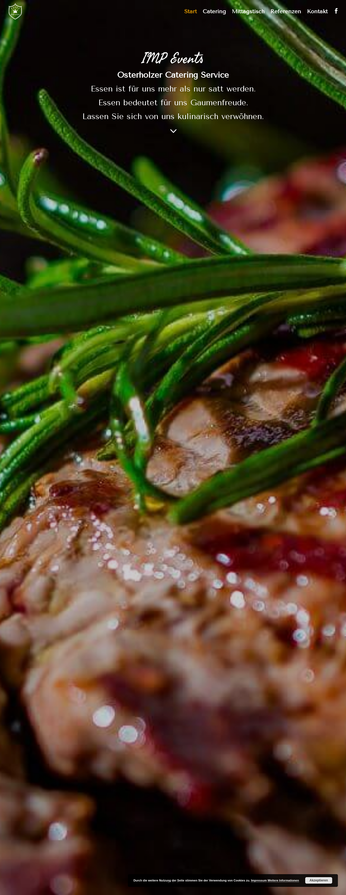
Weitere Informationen (283, 880)
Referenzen (286, 12)
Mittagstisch (248, 12)
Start (190, 12)
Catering (214, 12)
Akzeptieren (319, 880)
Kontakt (317, 12)
